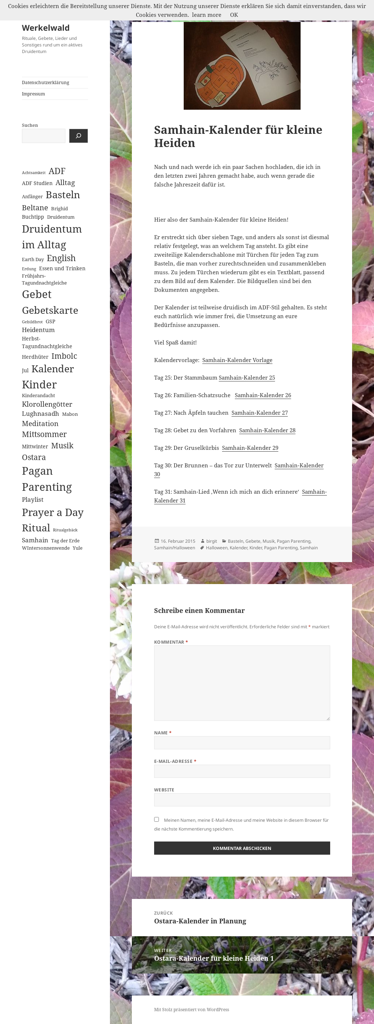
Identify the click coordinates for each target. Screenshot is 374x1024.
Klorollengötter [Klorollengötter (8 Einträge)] (47, 404)
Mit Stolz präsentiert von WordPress (191, 1009)
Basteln (235, 541)
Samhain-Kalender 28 (267, 430)
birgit (211, 541)
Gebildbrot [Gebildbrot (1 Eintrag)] (32, 321)
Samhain (309, 548)
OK (234, 14)
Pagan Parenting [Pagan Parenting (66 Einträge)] (47, 478)
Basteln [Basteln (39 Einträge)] (63, 194)
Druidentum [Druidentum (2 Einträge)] (61, 217)
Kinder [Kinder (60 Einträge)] (39, 384)
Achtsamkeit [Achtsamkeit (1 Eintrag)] (34, 172)
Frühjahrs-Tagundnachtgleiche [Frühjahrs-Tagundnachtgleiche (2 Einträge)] (44, 279)
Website (164, 790)
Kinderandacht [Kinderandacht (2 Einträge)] (38, 395)
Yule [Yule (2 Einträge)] (78, 548)
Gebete (252, 541)
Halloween (217, 548)
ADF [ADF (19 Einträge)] (57, 171)
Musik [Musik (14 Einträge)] (62, 445)
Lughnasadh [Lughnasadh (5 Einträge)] (40, 413)
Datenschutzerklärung (45, 82)
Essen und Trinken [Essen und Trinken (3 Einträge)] (62, 268)
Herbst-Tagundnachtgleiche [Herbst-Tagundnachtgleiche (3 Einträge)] (47, 342)
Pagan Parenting (293, 541)
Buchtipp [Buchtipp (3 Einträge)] (33, 216)
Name (163, 733)
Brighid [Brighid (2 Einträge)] (59, 208)
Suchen (30, 125)
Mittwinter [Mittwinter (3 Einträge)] (35, 446)
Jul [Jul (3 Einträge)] (25, 370)
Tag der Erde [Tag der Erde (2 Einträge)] (65, 540)
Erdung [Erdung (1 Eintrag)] (29, 268)
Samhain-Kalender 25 (247, 377)
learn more (206, 14)
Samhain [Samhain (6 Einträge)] (35, 539)
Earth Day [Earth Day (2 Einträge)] (33, 259)
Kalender (238, 548)
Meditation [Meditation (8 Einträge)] (40, 423)
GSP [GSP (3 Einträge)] (50, 321)
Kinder (255, 548)
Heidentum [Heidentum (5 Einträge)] (38, 329)
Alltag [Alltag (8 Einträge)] (65, 182)
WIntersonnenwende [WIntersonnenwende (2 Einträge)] (46, 548)
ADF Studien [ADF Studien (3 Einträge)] (37, 183)
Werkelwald (46, 27)
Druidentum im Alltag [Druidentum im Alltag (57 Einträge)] (52, 236)
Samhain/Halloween (174, 548)
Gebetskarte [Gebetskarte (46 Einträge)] (50, 310)
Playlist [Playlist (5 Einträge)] (32, 499)
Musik (269, 541)
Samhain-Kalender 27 (260, 412)
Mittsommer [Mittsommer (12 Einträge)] (44, 434)
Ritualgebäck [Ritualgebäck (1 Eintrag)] (65, 529)
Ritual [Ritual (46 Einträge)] (36, 527)
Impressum (33, 94)
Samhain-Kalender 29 (250, 447)
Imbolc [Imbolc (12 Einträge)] (64, 356)
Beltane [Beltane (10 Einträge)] (35, 207)
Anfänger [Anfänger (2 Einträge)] (32, 196)
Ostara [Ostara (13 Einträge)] (34, 457)
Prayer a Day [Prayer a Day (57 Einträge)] (53, 512)
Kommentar (171, 642)
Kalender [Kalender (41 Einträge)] (52, 368)
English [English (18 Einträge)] (61, 258)
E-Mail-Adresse (175, 761)
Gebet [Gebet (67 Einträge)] (36, 294)
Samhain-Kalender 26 (263, 395)
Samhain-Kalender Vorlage (237, 360)
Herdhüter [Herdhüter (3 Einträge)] (35, 356)
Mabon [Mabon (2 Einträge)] (70, 414)
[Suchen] (78, 136)
